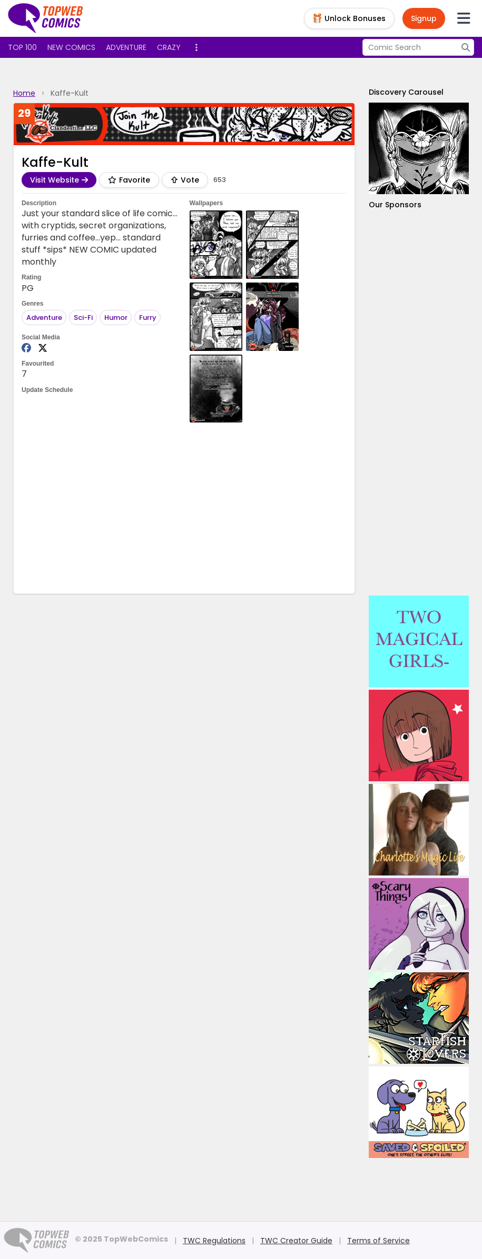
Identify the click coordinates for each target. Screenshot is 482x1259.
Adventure (126, 47)
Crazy (169, 47)
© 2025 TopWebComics (121, 1239)
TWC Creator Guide (296, 1240)
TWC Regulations (214, 1240)
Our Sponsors (395, 204)
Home (24, 93)
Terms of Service (378, 1240)
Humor (115, 318)
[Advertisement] (213, 506)
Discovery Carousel (406, 92)
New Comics (71, 47)
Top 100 (22, 47)
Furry (147, 318)
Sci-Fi (83, 318)
